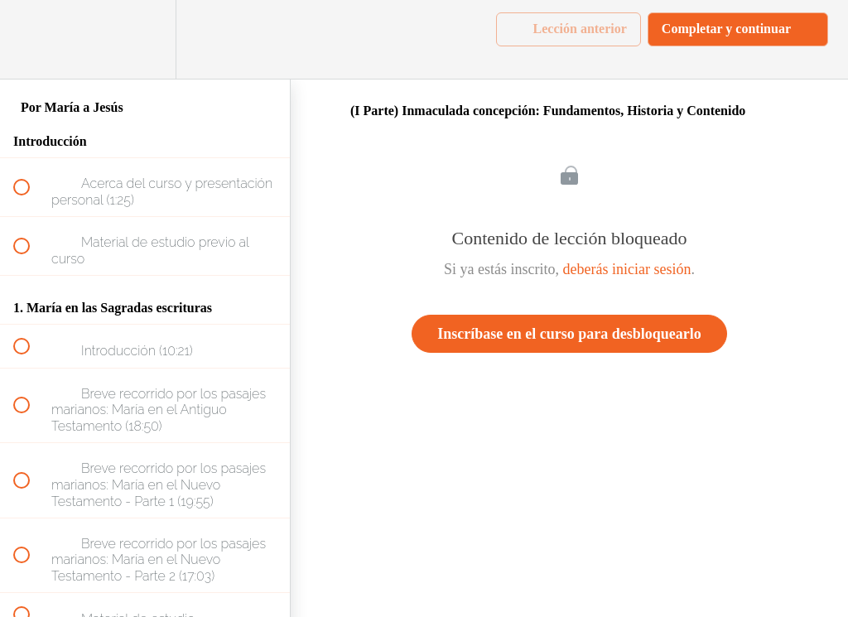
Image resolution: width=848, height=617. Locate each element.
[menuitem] (145, 39)
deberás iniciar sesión (627, 269)
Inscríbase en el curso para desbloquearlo (569, 333)
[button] (30, 39)
